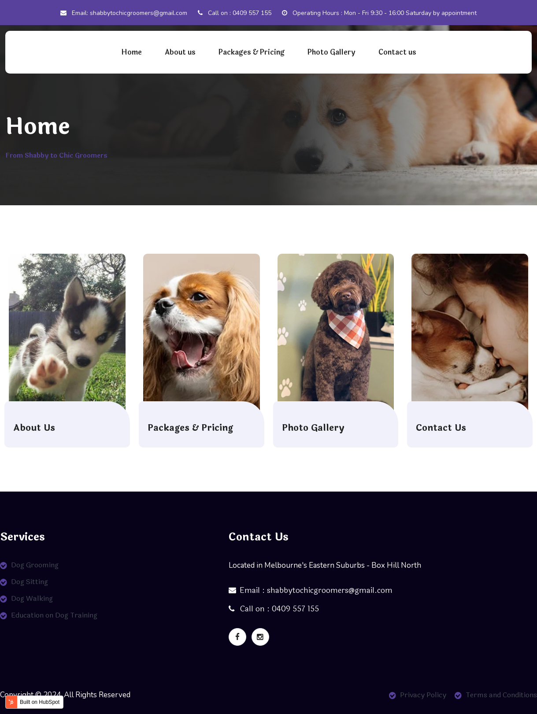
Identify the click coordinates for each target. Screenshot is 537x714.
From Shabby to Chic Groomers (56, 156)
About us (180, 52)
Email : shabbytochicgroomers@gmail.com (311, 590)
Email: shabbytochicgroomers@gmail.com (123, 13)
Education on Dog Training (54, 615)
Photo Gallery (331, 52)
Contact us (397, 52)
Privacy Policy (423, 694)
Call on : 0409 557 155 (234, 13)
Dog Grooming (35, 564)
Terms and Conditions (501, 694)
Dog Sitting (29, 581)
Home (131, 52)
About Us (34, 428)
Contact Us (441, 428)
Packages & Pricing (252, 52)
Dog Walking (32, 598)
